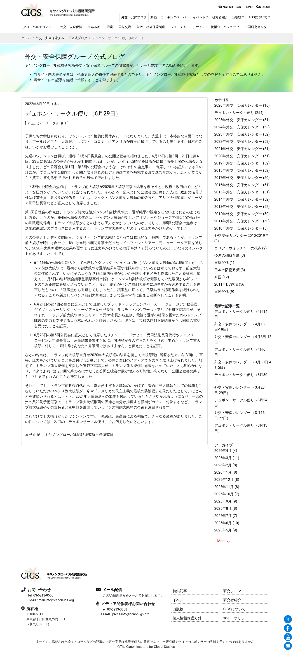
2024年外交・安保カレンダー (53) (242, 127)
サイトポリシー (235, 618)
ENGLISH (225, 7)
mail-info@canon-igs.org (56, 600)
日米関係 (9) (224, 291)
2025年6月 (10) (226, 523)
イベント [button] (199, 17)
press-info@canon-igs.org (130, 614)
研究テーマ (232, 591)
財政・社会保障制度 (151, 27)
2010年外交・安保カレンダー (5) (241, 228)
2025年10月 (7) (226, 494)
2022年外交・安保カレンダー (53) (242, 141)
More (224, 541)
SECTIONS (245, 7)
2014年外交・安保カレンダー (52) (242, 199)
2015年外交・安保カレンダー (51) (242, 192)
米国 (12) (221, 277)
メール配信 (112, 589)
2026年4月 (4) (225, 451)
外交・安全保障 (71, 27)
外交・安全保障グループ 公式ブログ (61, 38)
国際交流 (124, 27)
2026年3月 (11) (226, 458)
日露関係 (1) (224, 263)
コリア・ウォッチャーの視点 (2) (240, 248)
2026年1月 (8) (225, 472)
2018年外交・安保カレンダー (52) (242, 170)
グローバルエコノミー (39, 27)
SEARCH (263, 7)
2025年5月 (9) (225, 530)
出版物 (178, 609)
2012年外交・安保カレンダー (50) (242, 214)
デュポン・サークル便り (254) (239, 112)
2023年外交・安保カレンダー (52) (242, 134)
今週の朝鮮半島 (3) (229, 255)
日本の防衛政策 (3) (229, 270)
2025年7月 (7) (225, 516)
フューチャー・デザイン (188, 27)
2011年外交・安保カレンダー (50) (242, 221)
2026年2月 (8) (225, 465)
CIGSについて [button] (257, 17)
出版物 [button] (236, 17)
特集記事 (180, 591)
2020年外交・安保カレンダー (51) (242, 156)
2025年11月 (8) (226, 487)
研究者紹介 (220, 17)
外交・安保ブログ (134, 17)
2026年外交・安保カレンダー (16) (242, 105)
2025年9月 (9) (225, 501)
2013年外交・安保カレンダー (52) (242, 206)
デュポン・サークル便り (47, 123)
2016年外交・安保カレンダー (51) (242, 185)
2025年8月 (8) (225, 508)
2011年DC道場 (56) (230, 284)
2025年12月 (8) (226, 479)
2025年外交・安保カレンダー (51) (242, 120)
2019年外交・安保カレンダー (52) (242, 163)
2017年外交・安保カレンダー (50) (242, 178)
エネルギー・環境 (100, 27)
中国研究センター (257, 27)
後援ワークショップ (225, 27)
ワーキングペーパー (175, 17)
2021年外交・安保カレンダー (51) (242, 149)
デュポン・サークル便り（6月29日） (73, 113)
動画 (153, 17)
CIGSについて (234, 609)
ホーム (26, 38)
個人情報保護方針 (187, 618)
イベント (180, 600)
